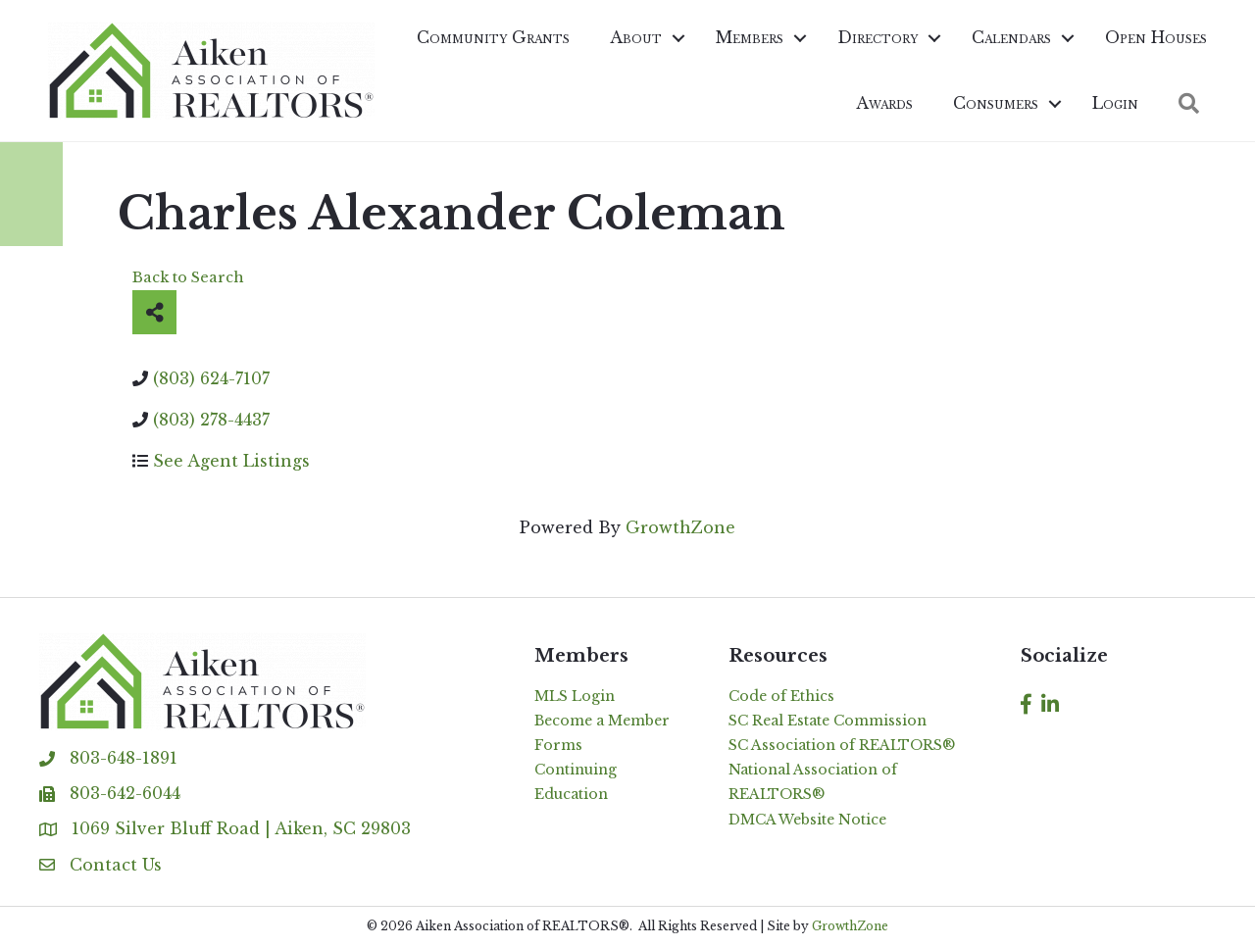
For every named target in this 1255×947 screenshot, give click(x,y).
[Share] (154, 312)
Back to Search (188, 277)
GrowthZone (680, 527)
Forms (558, 745)
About (636, 37)
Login (1115, 103)
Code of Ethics (781, 696)
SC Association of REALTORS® (841, 745)
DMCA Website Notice (807, 819)
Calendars (1011, 37)
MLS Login (574, 696)
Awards (884, 103)
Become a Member (602, 720)
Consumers (995, 103)
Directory (877, 37)
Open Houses (1156, 37)
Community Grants (493, 37)
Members (749, 37)
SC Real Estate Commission (827, 720)
